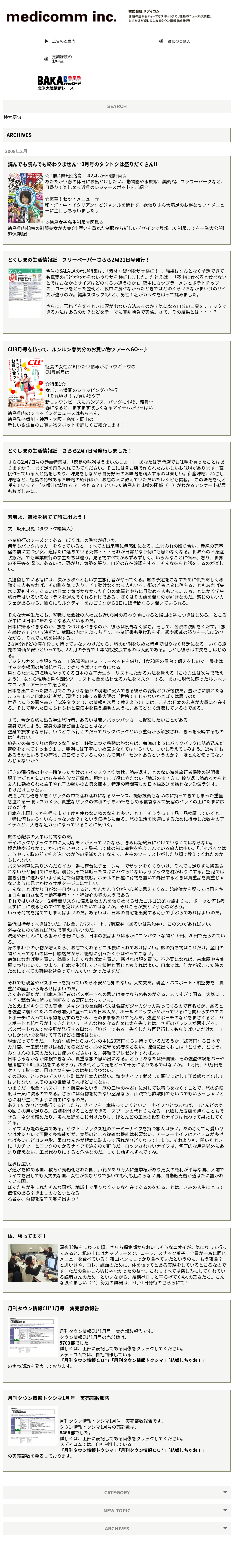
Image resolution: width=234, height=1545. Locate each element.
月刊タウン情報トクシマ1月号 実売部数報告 (59, 1397)
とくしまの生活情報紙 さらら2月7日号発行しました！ (70, 450)
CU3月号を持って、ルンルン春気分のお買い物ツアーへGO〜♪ (78, 349)
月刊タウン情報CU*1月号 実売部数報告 (53, 1308)
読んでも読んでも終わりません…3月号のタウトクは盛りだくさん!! (82, 164)
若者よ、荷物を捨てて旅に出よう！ (47, 516)
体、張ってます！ (27, 1235)
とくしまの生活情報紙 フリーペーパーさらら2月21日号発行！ (79, 259)
